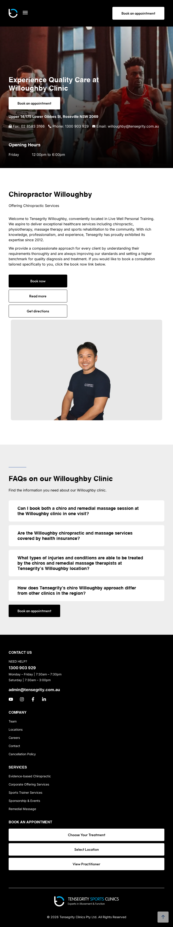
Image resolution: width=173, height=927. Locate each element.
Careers (14, 738)
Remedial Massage (22, 809)
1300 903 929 (22, 667)
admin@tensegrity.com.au (34, 689)
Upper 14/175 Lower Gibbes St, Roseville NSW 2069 (53, 116)
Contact (14, 746)
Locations (16, 729)
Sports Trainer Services (25, 792)
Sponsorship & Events (24, 801)
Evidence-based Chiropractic (30, 776)
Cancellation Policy (22, 754)
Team (13, 721)
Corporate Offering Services (29, 784)
